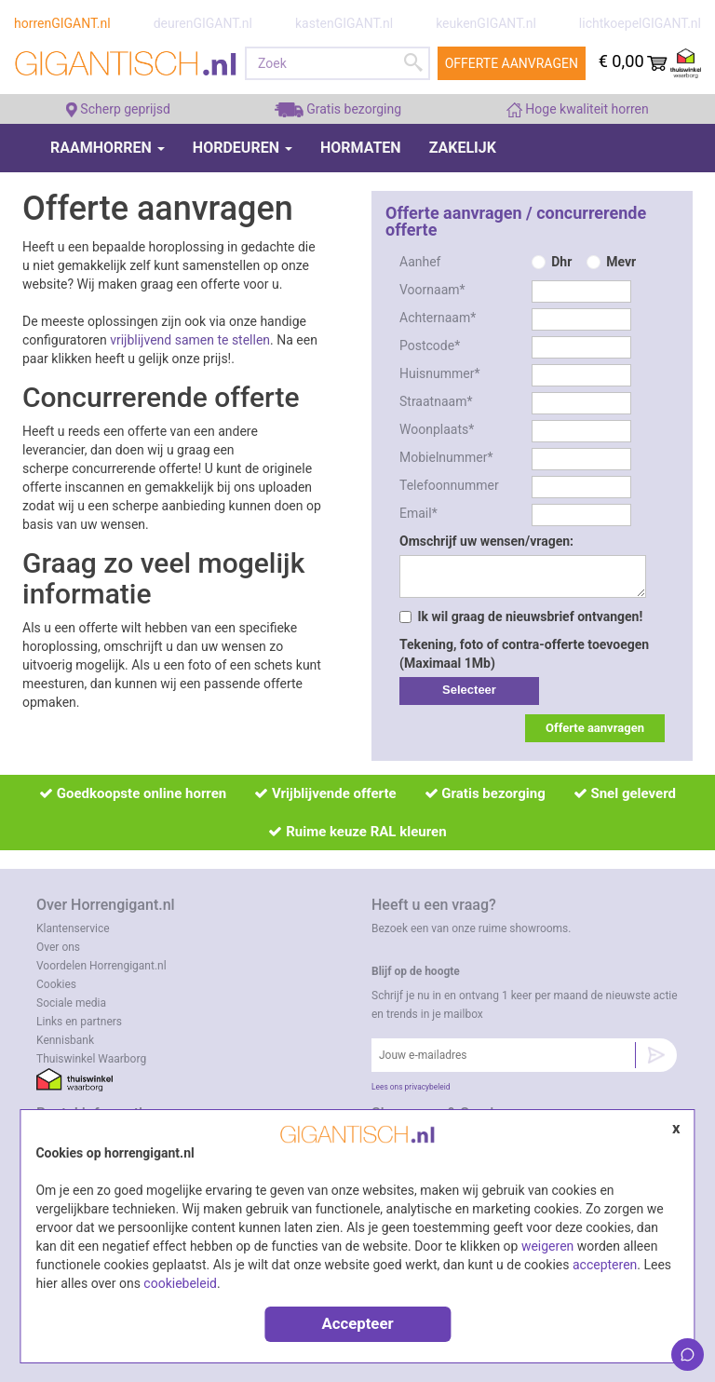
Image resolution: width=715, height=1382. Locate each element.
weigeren (547, 1246)
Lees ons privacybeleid (410, 1086)
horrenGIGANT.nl (62, 23)
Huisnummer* (439, 373)
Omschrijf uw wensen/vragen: (486, 541)
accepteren (605, 1264)
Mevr (621, 261)
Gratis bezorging (338, 109)
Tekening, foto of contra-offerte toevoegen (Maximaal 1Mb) (524, 654)
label (469, 691)
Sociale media (71, 1002)
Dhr (561, 261)
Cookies (56, 984)
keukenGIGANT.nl (486, 23)
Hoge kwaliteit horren (577, 109)
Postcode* (429, 345)
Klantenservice (73, 928)
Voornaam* (432, 289)
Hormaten (360, 147)
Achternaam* (437, 317)
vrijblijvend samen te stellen (190, 339)
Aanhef (419, 261)
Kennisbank (65, 1040)
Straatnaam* (435, 401)
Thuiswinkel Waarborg (91, 1058)
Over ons (58, 947)
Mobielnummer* (446, 457)
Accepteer (357, 1323)
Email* (418, 513)
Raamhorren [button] (107, 147)
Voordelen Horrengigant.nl (101, 965)
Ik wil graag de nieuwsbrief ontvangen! (520, 616)
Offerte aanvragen (511, 63)
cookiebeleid (180, 1283)
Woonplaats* (436, 429)
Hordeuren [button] (242, 147)
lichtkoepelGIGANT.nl (640, 23)
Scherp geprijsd (118, 109)
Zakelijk (462, 147)
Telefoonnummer (449, 485)
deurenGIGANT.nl (203, 23)
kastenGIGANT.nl (344, 23)
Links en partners (79, 1021)
